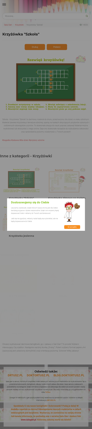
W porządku (72, 227)
